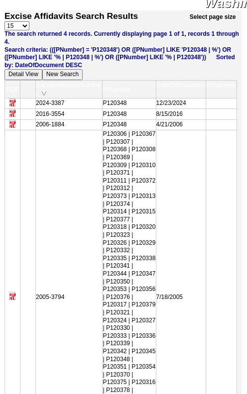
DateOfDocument (181, 89)
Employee (221, 89)
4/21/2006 (169, 124)
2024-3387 (50, 102)
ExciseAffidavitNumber (68, 89)
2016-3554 (50, 113)
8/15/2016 (169, 113)
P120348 (114, 102)
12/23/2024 (171, 102)
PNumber (119, 89)
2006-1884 (50, 124)
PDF (12, 89)
